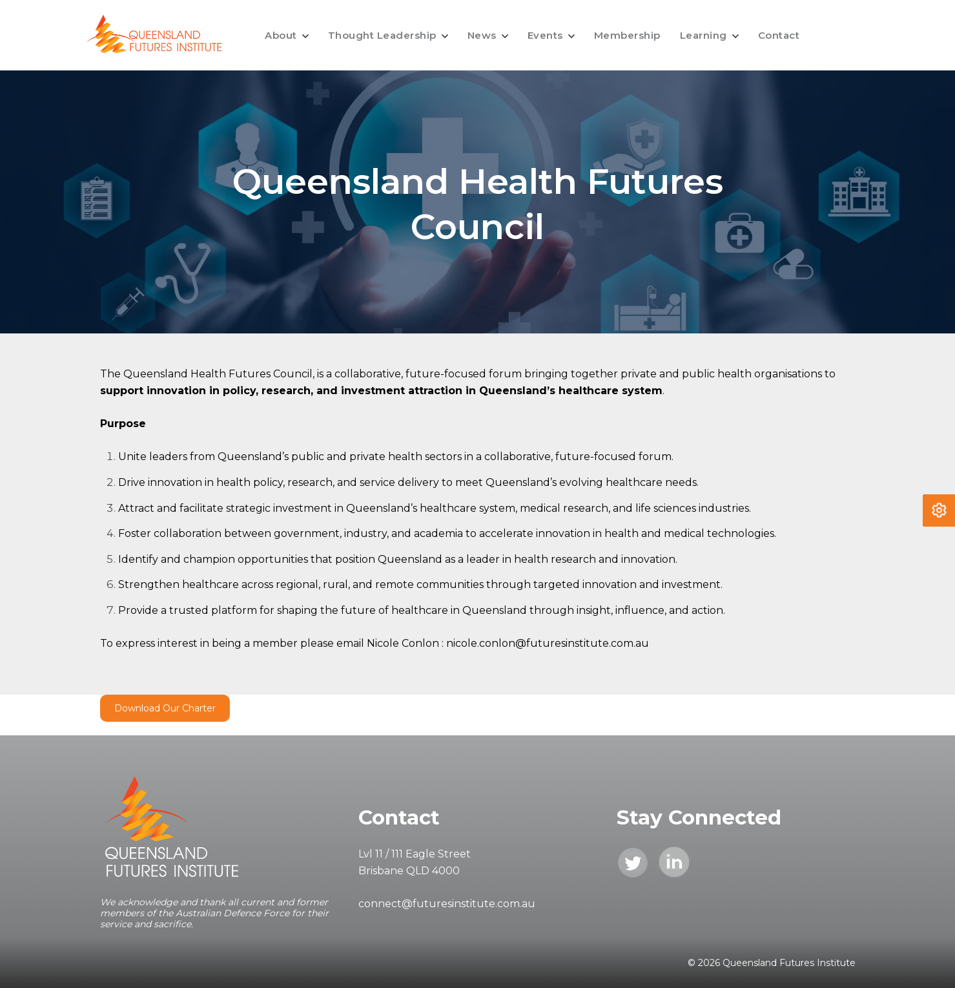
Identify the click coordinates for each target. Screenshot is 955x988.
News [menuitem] (482, 35)
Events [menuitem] (545, 35)
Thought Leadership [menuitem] (382, 35)
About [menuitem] (281, 35)
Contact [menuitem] (779, 35)
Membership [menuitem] (627, 35)
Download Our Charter (165, 708)
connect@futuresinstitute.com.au (446, 904)
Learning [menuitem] (703, 35)
